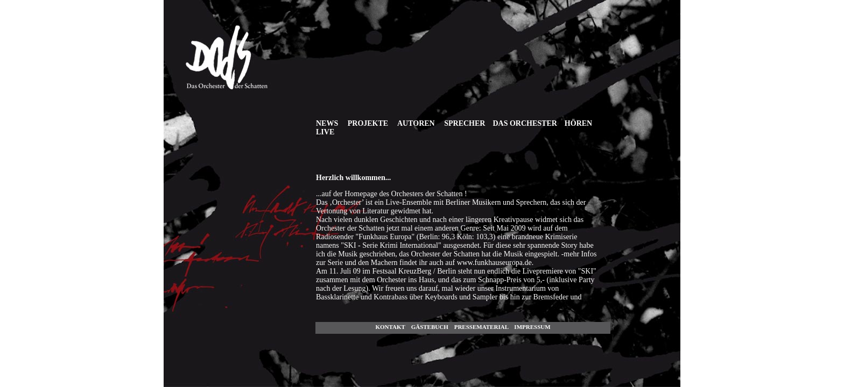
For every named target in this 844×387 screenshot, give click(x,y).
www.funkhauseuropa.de (494, 263)
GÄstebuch (429, 327)
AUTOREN (416, 123)
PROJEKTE (368, 123)
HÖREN (578, 123)
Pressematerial (481, 327)
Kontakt (390, 327)
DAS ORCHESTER (525, 123)
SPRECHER (464, 123)
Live (325, 132)
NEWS (327, 123)
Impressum (532, 327)
